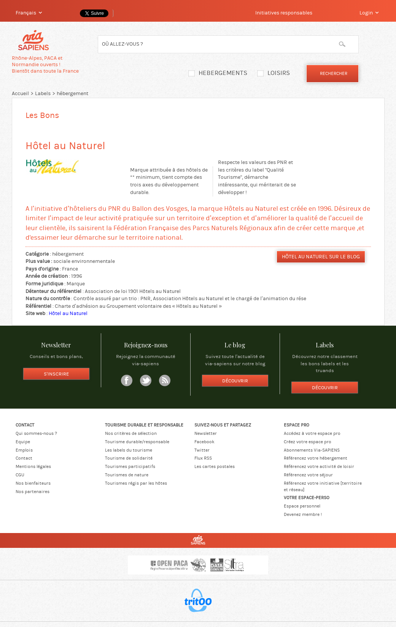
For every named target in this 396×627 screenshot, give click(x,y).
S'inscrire (56, 374)
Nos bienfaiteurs (33, 483)
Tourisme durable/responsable (137, 441)
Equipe (23, 441)
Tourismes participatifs (130, 466)
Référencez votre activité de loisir (319, 466)
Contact (24, 458)
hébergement (72, 94)
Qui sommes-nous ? (36, 433)
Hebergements (223, 73)
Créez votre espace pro (307, 441)
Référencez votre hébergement (315, 458)
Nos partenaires (32, 491)
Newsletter (205, 433)
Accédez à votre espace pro (312, 433)
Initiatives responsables (283, 13)
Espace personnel (302, 506)
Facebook (126, 380)
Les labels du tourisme (128, 450)
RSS (164, 380)
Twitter (145, 380)
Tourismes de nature (126, 474)
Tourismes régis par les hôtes (136, 483)
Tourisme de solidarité (129, 458)
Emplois (24, 450)
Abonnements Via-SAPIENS (312, 450)
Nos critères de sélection (131, 433)
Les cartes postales (214, 466)
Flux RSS (203, 458)
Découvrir (235, 381)
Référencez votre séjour (308, 474)
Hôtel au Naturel (68, 313)
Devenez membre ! (303, 514)
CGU (20, 474)
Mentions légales (33, 466)
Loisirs (278, 73)
